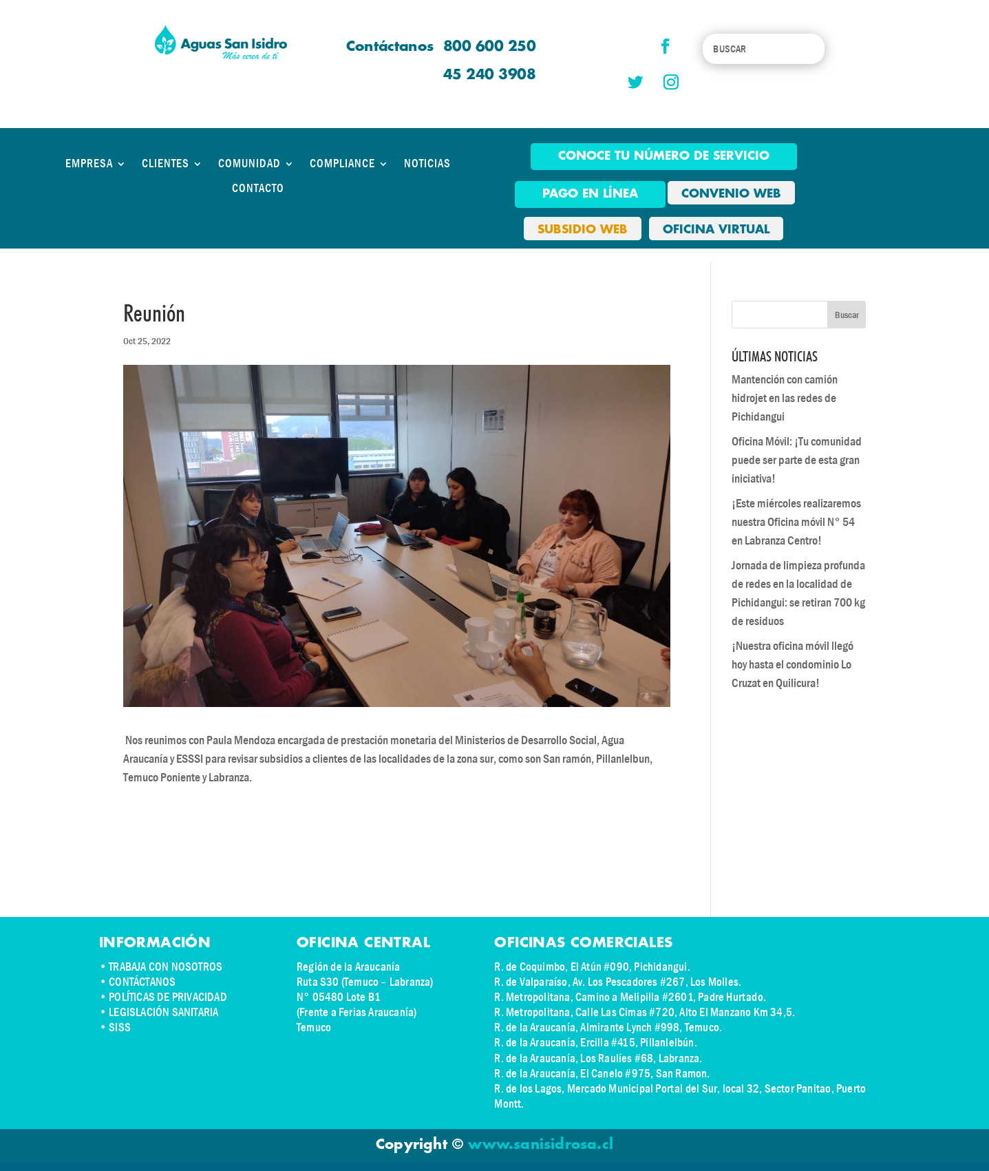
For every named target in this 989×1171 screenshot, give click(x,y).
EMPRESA (89, 164)
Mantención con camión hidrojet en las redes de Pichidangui (785, 398)
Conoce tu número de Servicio (663, 156)
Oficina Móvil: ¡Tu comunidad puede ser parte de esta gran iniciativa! (797, 460)
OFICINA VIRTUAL (716, 230)
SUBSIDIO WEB (583, 230)
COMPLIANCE (342, 164)
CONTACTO (258, 189)
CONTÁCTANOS (142, 982)
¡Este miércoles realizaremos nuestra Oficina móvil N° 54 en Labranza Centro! (796, 522)
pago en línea (590, 194)
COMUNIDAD (249, 164)
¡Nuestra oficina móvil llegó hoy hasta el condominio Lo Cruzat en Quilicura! (792, 664)
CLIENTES (165, 164)
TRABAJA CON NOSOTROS (165, 967)
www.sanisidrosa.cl (540, 1144)
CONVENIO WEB (731, 194)
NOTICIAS (427, 164)
